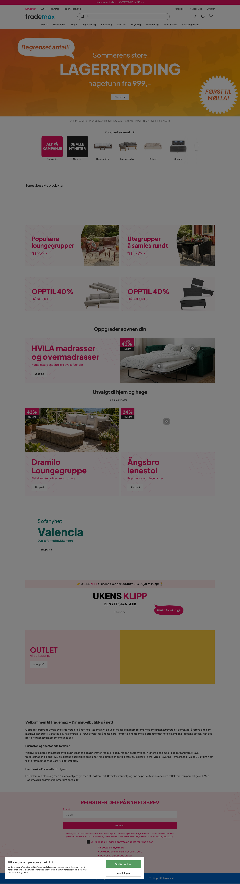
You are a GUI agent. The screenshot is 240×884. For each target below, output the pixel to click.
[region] (74, 868)
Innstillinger (123, 873)
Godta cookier (123, 864)
